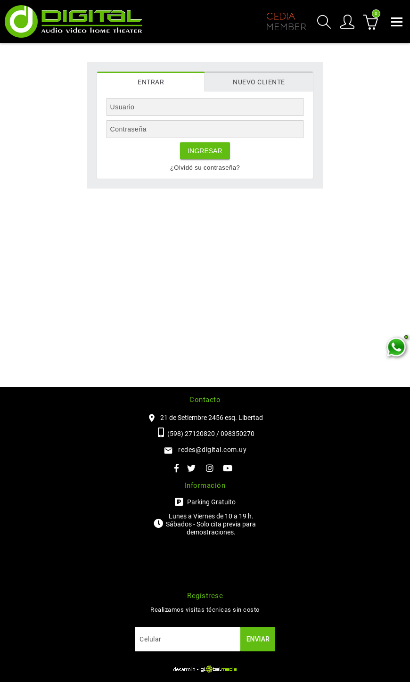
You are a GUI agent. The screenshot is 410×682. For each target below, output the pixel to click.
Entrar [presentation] (151, 82)
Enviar (258, 639)
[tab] (151, 81)
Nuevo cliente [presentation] (259, 82)
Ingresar (205, 151)
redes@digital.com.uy (212, 449)
